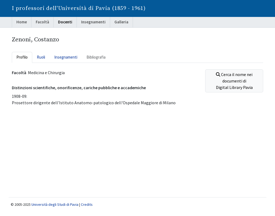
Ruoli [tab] (41, 57)
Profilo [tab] (22, 57)
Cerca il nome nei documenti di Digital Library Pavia (234, 81)
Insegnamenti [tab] (65, 57)
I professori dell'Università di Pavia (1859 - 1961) (79, 8)
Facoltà (42, 21)
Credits (87, 204)
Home (21, 21)
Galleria (121, 21)
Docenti (65, 21)
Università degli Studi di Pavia (54, 204)
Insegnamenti (93, 21)
